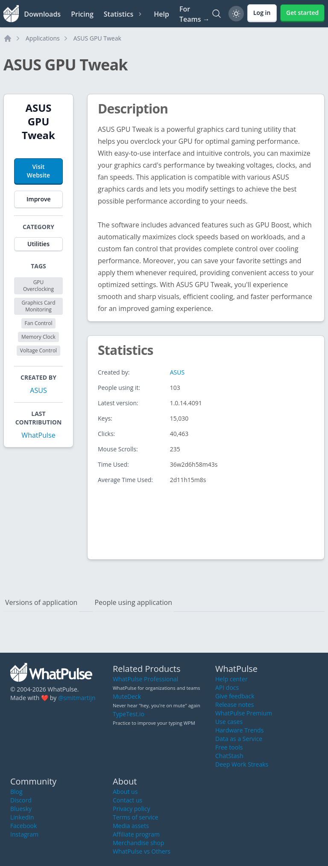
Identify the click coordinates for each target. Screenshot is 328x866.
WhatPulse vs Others (141, 851)
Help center (231, 679)
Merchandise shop (138, 843)
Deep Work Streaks (241, 764)
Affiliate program (136, 834)
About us (125, 792)
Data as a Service (238, 739)
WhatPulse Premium (243, 713)
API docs (227, 687)
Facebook (23, 826)
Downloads (42, 14)
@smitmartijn (77, 698)
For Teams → (194, 14)
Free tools (229, 747)
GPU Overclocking (38, 286)
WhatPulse (38, 435)
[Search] (216, 14)
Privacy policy (131, 809)
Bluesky (21, 809)
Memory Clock (38, 336)
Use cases (229, 722)
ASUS (38, 390)
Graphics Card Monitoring (38, 306)
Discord (21, 800)
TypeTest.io (128, 714)
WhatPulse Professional (145, 679)
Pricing (82, 14)
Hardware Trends (239, 730)
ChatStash (229, 756)
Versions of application (41, 602)
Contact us (127, 800)
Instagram (24, 834)
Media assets (131, 826)
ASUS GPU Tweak (97, 38)
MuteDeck (127, 696)
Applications (43, 38)
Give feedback (235, 696)
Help (161, 14)
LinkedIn (22, 817)
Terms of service (135, 817)
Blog (16, 792)
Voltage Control (38, 350)
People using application (133, 602)
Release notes (234, 704)
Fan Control (39, 323)
